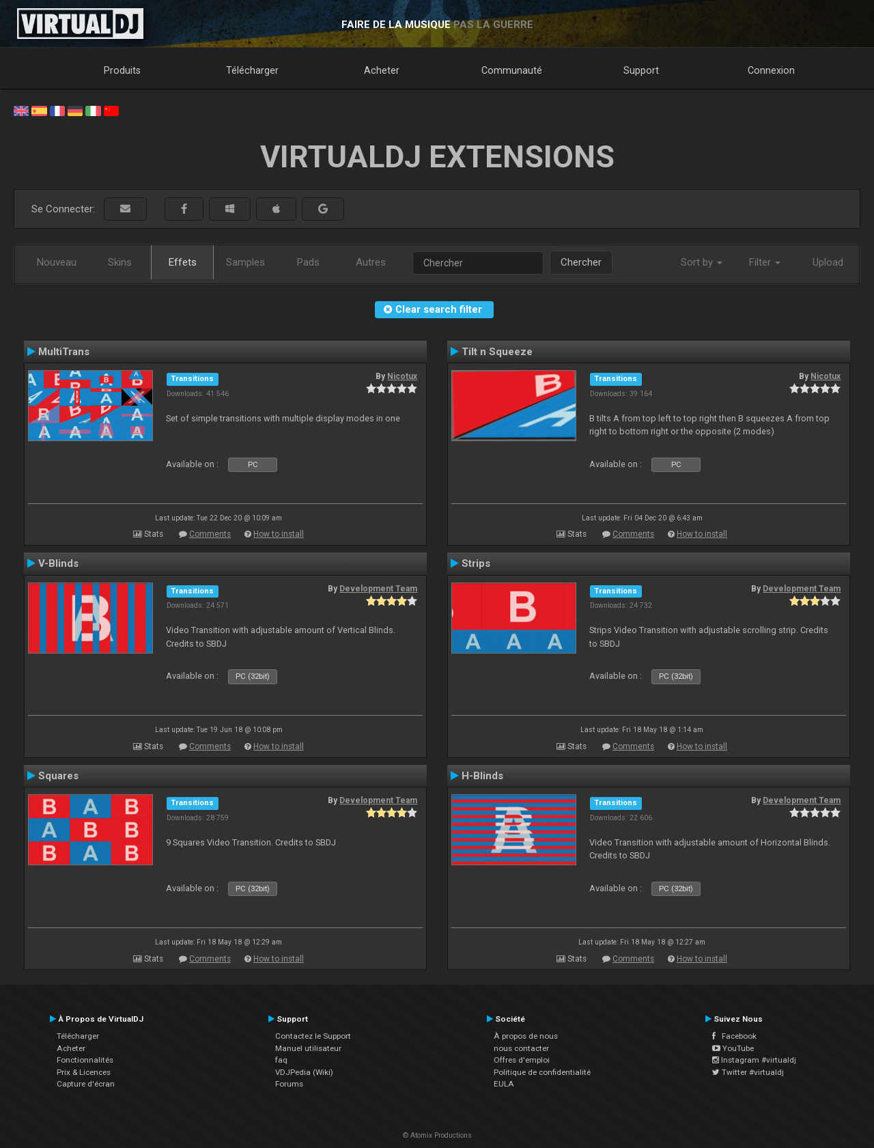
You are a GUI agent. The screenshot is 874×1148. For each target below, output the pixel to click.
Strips (476, 563)
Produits (122, 70)
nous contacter (521, 1048)
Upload (828, 262)
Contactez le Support (313, 1036)
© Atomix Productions (437, 1135)
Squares (58, 776)
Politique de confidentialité (542, 1072)
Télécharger (252, 70)
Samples (245, 262)
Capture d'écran (86, 1084)
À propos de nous (526, 1036)
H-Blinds (482, 776)
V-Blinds (58, 563)
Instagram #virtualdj (754, 1060)
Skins (120, 262)
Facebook (734, 1036)
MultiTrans (63, 352)
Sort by (701, 262)
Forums (289, 1084)
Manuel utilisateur (308, 1048)
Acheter (381, 70)
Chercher (581, 262)
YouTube (733, 1048)
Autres (371, 262)
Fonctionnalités (85, 1060)
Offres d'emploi (522, 1060)
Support (641, 70)
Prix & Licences (84, 1072)
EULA (504, 1084)
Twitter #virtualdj (748, 1072)
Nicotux (402, 376)
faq (281, 1060)
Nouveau (56, 262)
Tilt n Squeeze (497, 352)
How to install (278, 534)
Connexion (771, 70)
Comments (210, 534)
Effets (183, 262)
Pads (308, 262)
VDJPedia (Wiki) (304, 1072)
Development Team (378, 588)
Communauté (511, 70)
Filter (764, 262)
